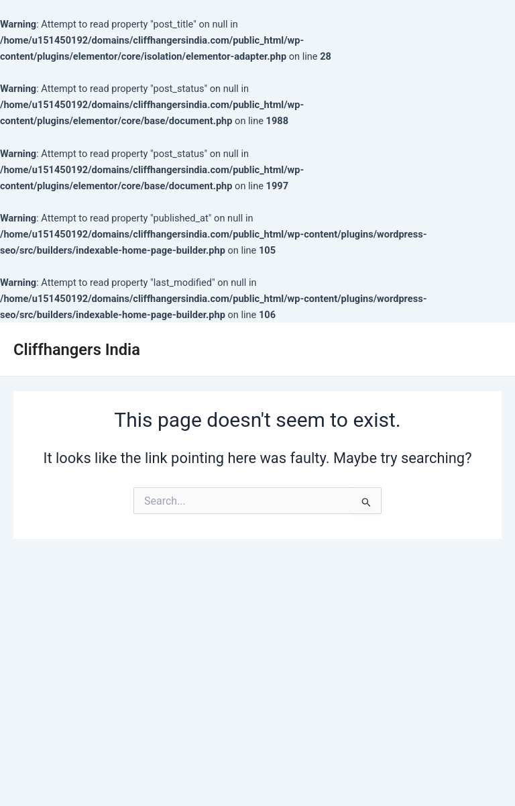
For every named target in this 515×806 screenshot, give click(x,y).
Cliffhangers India (76, 349)
